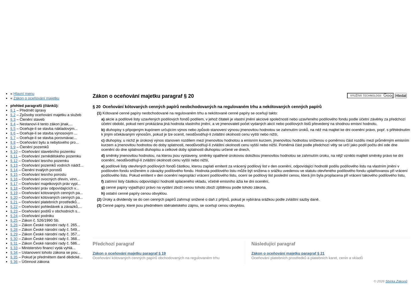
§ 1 (12, 110)
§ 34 (13, 252)
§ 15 (13, 174)
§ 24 (13, 216)
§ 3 (12, 119)
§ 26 (13, 225)
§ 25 (13, 220)
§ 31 (13, 243)
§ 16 (13, 179)
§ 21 (13, 202)
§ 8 (12, 142)
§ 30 (13, 239)
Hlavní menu (23, 93)
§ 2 (12, 115)
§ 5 (12, 128)
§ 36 (13, 261)
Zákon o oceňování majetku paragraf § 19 (129, 253)
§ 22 (13, 206)
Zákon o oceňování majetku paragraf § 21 (288, 253)
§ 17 (13, 183)
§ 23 (13, 211)
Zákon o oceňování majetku (36, 98)
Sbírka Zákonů (396, 281)
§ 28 (13, 229)
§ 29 (13, 234)
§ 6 (12, 133)
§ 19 (13, 193)
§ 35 (13, 257)
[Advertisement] (206, 44)
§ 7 (12, 138)
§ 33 (13, 248)
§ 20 (13, 197)
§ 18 (13, 188)
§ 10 (13, 151)
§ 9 (12, 147)
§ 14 (13, 170)
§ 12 (13, 161)
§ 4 (12, 124)
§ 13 (13, 165)
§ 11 (13, 156)
